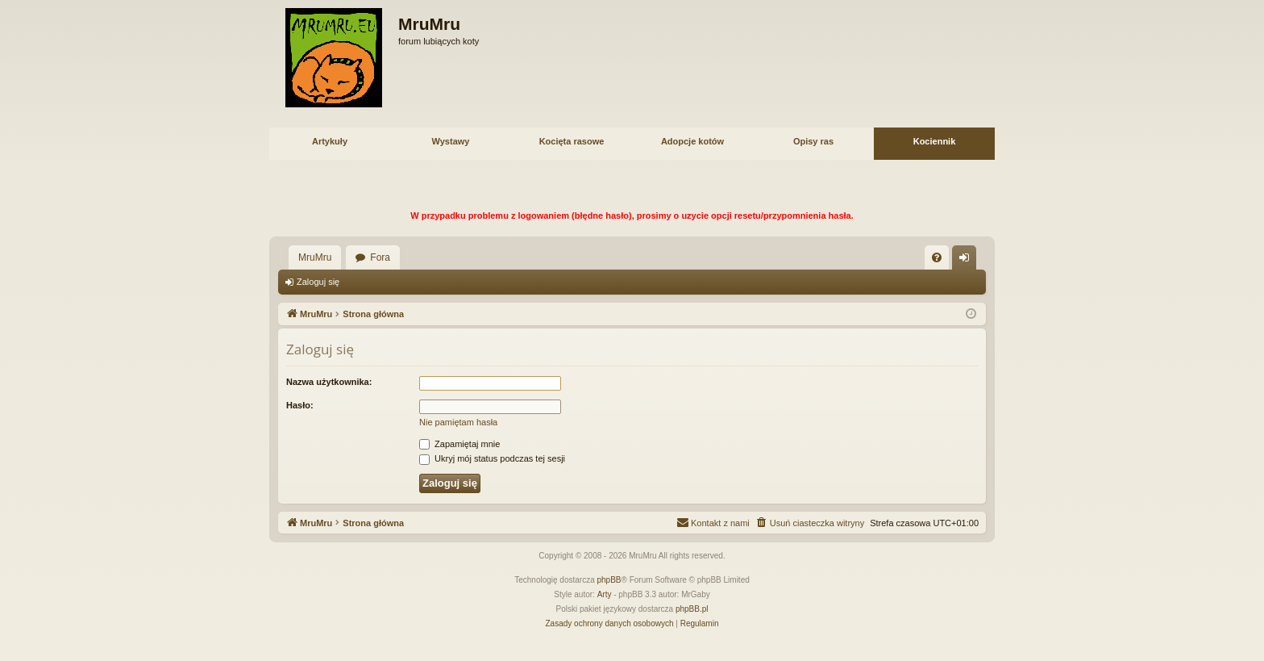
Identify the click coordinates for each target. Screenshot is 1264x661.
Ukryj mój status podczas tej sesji (492, 458)
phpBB (609, 579)
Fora (380, 257)
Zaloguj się (318, 282)
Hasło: (300, 405)
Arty (604, 594)
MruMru (314, 257)
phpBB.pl (692, 609)
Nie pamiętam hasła (458, 422)
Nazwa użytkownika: (329, 382)
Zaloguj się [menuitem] (967, 261)
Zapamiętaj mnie (459, 444)
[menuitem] (937, 257)
